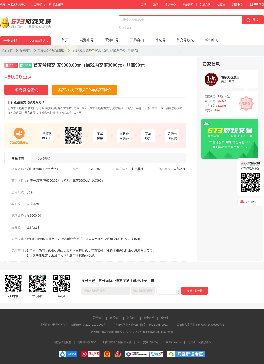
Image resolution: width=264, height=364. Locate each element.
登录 (143, 4)
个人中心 (170, 4)
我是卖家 (205, 4)
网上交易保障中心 (148, 342)
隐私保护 (132, 317)
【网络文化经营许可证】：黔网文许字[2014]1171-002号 (73, 324)
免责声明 (149, 317)
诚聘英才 (166, 317)
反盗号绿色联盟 (62, 342)
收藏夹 (221, 4)
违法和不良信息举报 (199, 342)
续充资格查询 (26, 90)
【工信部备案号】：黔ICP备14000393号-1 (199, 324)
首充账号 (30, 112)
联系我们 (115, 317)
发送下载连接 (195, 290)
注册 (155, 4)
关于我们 (98, 317)
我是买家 (188, 4)
